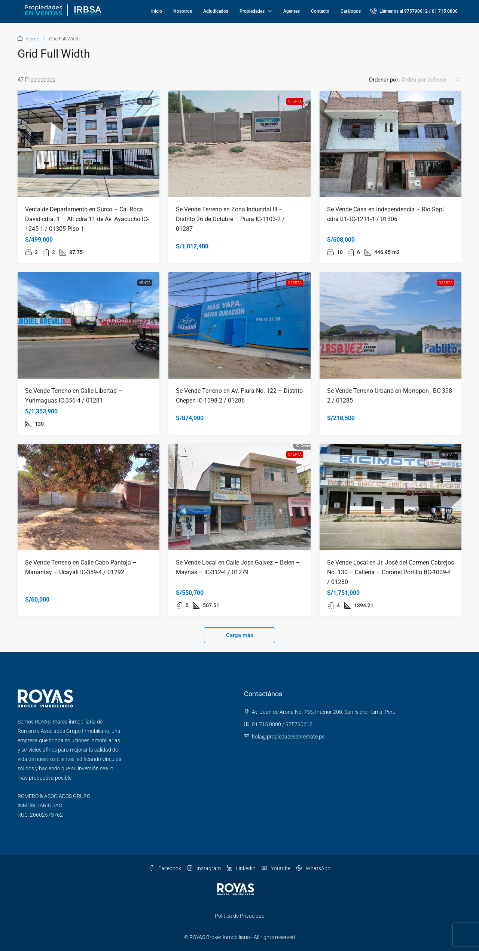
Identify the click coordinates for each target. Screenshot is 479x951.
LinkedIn (241, 868)
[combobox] (430, 80)
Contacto (320, 11)
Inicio (156, 11)
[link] (89, 144)
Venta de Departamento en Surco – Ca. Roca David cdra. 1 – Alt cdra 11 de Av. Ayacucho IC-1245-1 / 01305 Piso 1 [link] (87, 219)
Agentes (291, 11)
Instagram (204, 868)
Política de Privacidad (240, 916)
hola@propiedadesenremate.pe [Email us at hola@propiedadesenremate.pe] (288, 737)
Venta (144, 101)
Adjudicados (215, 11)
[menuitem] (413, 11)
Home (32, 39)
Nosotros (182, 11)
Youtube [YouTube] (276, 868)
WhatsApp (313, 868)
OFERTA (295, 101)
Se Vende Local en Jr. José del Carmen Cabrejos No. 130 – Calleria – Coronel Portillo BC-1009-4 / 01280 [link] (390, 572)
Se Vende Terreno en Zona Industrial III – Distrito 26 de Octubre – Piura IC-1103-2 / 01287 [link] (230, 219)
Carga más (239, 635)
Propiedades (252, 11)
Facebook (165, 868)
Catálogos (351, 11)
